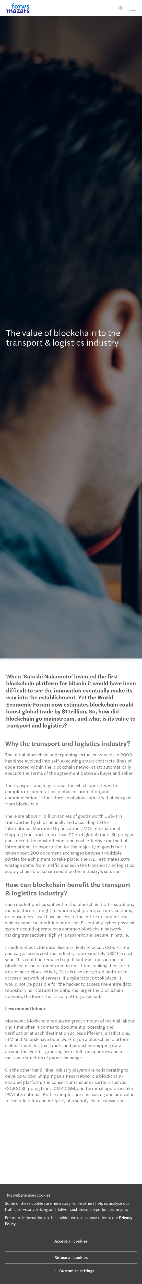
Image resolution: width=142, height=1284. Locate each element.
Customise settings (73, 1271)
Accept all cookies (71, 1241)
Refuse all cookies (71, 1257)
